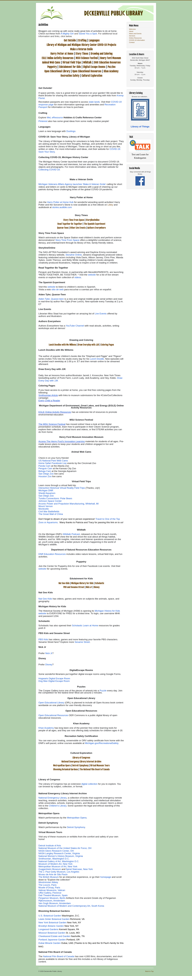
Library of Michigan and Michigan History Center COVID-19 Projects (81, 44)
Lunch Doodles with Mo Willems (62, 344)
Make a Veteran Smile (81, 49)
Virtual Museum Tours (100, 765)
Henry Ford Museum (110, 58)
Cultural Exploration (92, 75)
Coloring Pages (107, 344)
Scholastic (99, 583)
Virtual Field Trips (71, 62)
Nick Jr (89, 587)
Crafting (82, 40)
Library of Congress (81, 757)
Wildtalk (87, 62)
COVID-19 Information (137, 40)
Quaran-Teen (62, 227)
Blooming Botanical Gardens (65, 769)
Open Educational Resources (86, 71)
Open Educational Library (57, 71)
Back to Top (149, 971)
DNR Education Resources (107, 62)
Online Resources (135, 38)
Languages (94, 40)
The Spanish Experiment (94, 224)
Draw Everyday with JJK (88, 344)
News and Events (135, 33)
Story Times (81, 53)
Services (132, 36)
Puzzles (111, 66)
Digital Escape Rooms (94, 66)
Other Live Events (78, 227)
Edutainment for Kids (70, 66)
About (131, 31)
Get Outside (70, 40)
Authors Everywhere (96, 227)
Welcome (132, 29)
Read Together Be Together (69, 224)
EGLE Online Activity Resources (57, 58)
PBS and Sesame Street (73, 587)
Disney (96, 587)
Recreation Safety (69, 75)
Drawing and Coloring (101, 53)
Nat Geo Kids (64, 583)
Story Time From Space (73, 220)
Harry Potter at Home (61, 53)
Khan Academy (111, 71)
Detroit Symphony (80, 765)
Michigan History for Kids (82, 583)
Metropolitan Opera (62, 765)
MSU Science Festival (87, 58)
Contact (132, 42)
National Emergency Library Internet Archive (81, 761)
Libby (110, 204)
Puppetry (52, 66)
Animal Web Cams (51, 62)
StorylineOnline (92, 220)
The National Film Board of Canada (94, 769)
